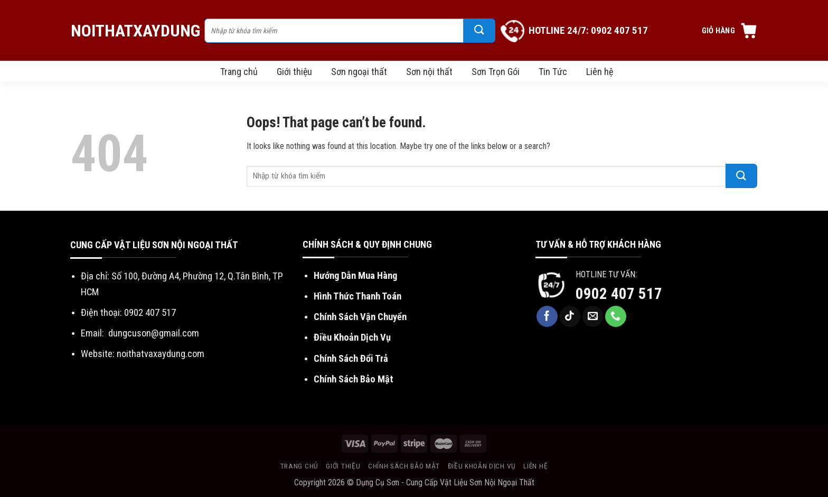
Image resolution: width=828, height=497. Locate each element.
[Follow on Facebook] (547, 316)
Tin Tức (553, 71)
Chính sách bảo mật (404, 466)
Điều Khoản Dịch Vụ (352, 337)
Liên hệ (599, 71)
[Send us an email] (593, 316)
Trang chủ (239, 71)
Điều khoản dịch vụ (482, 466)
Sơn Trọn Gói (496, 71)
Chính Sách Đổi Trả (351, 358)
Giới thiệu (294, 71)
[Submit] (479, 30)
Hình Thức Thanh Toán (357, 296)
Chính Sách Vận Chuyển (360, 316)
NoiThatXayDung (132, 30)
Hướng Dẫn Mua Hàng (355, 275)
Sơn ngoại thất (359, 71)
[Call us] (615, 316)
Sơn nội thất (429, 71)
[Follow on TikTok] (569, 316)
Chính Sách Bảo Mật (353, 379)
